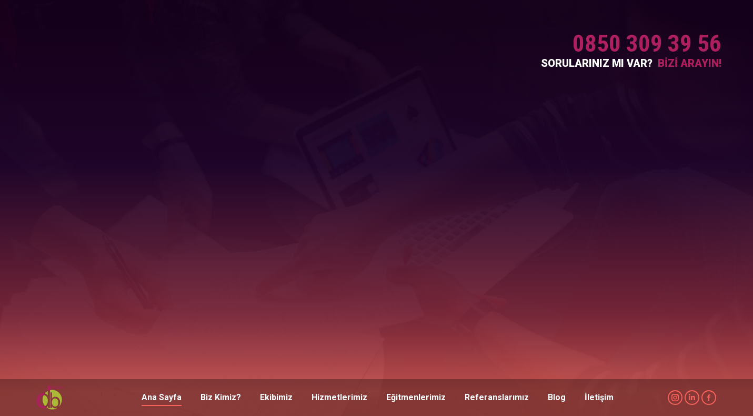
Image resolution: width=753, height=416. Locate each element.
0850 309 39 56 (647, 43)
